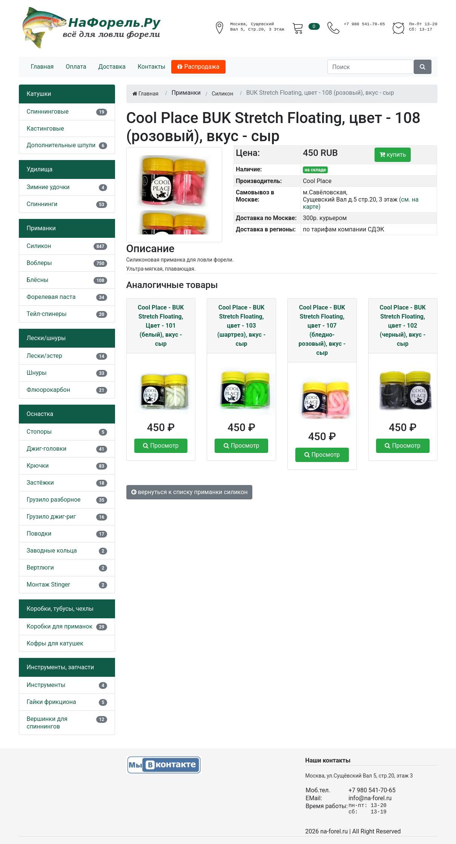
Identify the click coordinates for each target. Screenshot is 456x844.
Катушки (39, 93)
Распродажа (198, 66)
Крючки (38, 465)
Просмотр (160, 445)
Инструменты (46, 684)
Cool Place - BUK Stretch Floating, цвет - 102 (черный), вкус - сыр (403, 325)
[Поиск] (370, 67)
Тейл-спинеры (47, 313)
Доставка (112, 66)
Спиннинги (42, 204)
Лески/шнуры (46, 338)
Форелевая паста (51, 296)
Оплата (76, 66)
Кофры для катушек (55, 643)
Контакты (151, 66)
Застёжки (40, 482)
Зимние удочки (48, 187)
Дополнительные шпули (61, 145)
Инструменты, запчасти (60, 667)
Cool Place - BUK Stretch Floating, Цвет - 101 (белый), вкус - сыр (161, 325)
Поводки (39, 533)
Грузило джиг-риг (51, 516)
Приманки (41, 228)
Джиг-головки (47, 448)
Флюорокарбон (48, 389)
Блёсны (38, 279)
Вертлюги (40, 567)
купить (392, 154)
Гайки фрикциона (51, 701)
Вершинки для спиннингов (47, 722)
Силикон (39, 246)
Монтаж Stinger (48, 584)
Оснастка (40, 413)
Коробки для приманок (60, 626)
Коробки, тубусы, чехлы (60, 608)
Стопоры (39, 431)
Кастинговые (45, 128)
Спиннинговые (48, 111)
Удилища (40, 169)
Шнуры (37, 372)
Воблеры (39, 262)
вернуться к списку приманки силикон (189, 492)
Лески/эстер (44, 355)
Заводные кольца (52, 550)
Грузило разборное (54, 499)
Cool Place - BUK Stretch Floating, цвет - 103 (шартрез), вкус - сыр (241, 325)
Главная (42, 66)
